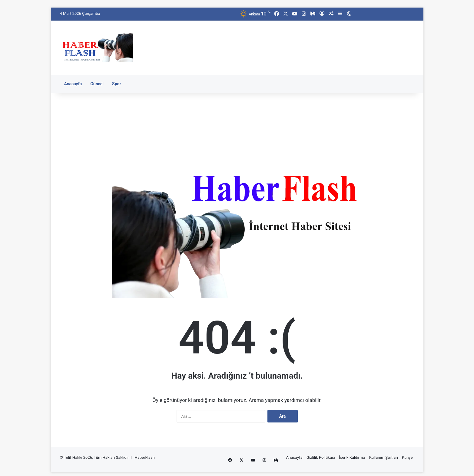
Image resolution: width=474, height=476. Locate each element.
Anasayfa (73, 83)
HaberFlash (144, 457)
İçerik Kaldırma (352, 457)
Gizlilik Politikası (321, 457)
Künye (407, 457)
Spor (116, 83)
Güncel (97, 83)
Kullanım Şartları (383, 457)
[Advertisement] (297, 40)
